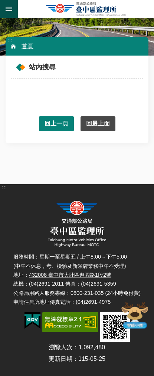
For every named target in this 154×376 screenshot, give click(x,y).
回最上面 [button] (98, 123)
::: (9, 40)
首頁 (27, 46)
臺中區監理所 (86, 9)
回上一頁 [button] (56, 123)
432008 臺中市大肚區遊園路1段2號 (70, 275)
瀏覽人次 (61, 347)
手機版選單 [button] (9, 9)
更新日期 (60, 359)
